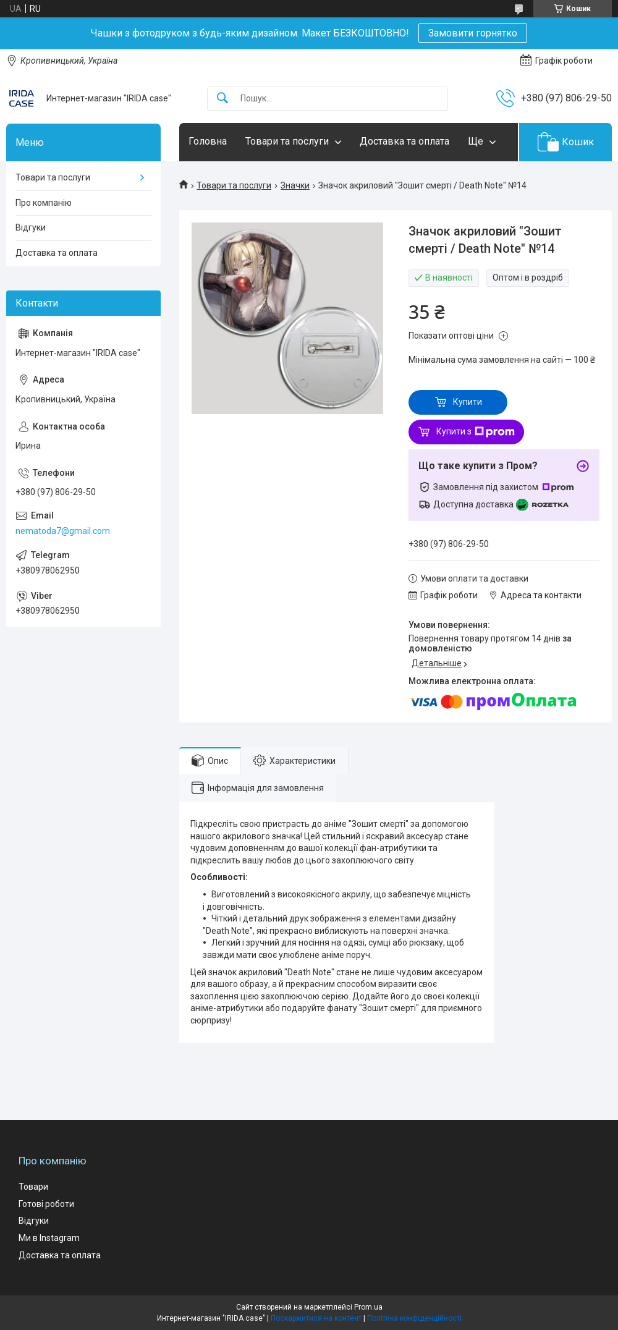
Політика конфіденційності (414, 1318)
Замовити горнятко (472, 33)
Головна (207, 141)
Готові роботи (46, 1204)
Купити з (475, 432)
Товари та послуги (287, 141)
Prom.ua (368, 1307)
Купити (467, 402)
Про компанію (43, 203)
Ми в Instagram (49, 1238)
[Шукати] (222, 98)
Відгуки (30, 227)
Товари (33, 1187)
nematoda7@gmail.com (62, 531)
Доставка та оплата (404, 141)
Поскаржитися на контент (316, 1318)
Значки (295, 185)
